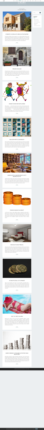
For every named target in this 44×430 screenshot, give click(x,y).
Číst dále (17, 42)
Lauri (4, 0)
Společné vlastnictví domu (37, 25)
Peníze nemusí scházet (17, 210)
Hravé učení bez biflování (17, 103)
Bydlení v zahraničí (36, 19)
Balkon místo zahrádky (17, 139)
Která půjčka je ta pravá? (17, 280)
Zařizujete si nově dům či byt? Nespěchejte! (17, 176)
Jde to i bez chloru (17, 316)
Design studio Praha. (17, 244)
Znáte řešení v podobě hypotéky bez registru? (17, 354)
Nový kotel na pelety (36, 20)
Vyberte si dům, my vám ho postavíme (17, 34)
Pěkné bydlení (17, 69)
